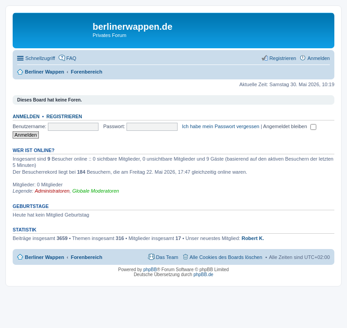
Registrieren (64, 116)
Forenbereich (87, 257)
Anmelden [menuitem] (318, 58)
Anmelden (26, 116)
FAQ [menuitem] (71, 58)
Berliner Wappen (44, 257)
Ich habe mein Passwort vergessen (220, 126)
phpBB (150, 269)
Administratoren (52, 191)
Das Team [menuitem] (167, 257)
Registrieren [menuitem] (282, 58)
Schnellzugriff (40, 58)
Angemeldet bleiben (289, 126)
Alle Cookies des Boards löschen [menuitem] (226, 257)
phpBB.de (203, 274)
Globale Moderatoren (95, 191)
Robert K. (253, 238)
